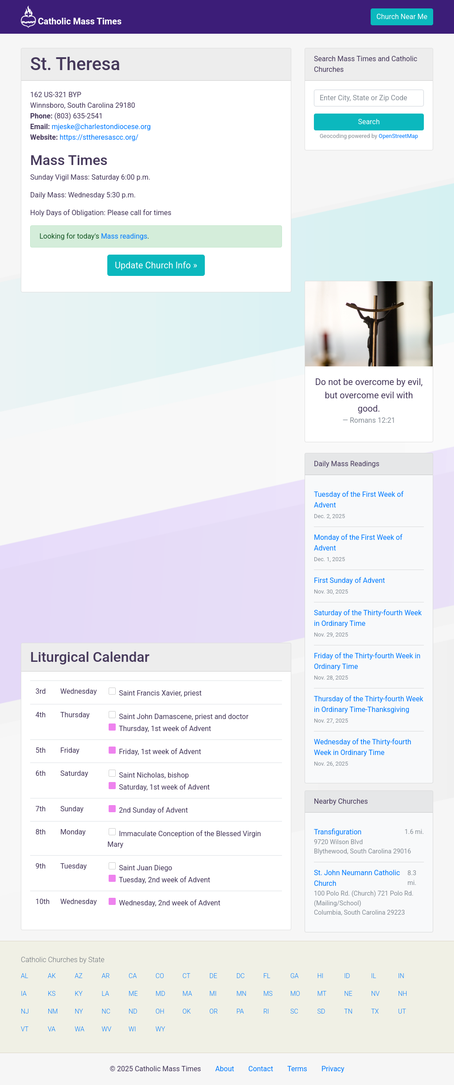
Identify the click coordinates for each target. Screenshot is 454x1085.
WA (79, 1029)
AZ (79, 976)
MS (267, 994)
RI (266, 1011)
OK (187, 1011)
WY (160, 1029)
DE (213, 976)
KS (52, 994)
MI (212, 994)
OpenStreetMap (398, 136)
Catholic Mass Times (71, 17)
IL (373, 976)
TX (375, 1011)
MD (160, 994)
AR (106, 976)
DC (240, 976)
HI (320, 976)
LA (105, 994)
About (224, 1069)
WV (106, 1029)
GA (294, 976)
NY (79, 1011)
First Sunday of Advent (349, 580)
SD (321, 1011)
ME (133, 994)
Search (369, 122)
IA (24, 994)
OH (160, 1011)
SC (294, 1011)
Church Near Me (401, 16)
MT (321, 994)
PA (240, 1011)
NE (348, 994)
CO (160, 976)
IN (401, 976)
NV (375, 994)
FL (266, 976)
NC (106, 1011)
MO (294, 994)
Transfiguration (337, 832)
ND (133, 1011)
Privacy (332, 1069)
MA (187, 994)
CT (187, 976)
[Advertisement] (156, 365)
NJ (25, 1011)
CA (133, 976)
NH (402, 994)
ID (347, 976)
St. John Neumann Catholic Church (357, 878)
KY (79, 994)
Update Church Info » (156, 265)
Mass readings (124, 236)
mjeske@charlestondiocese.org (101, 126)
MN (240, 994)
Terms (297, 1069)
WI (132, 1029)
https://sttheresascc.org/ (98, 137)
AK (52, 976)
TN (348, 1011)
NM (52, 1011)
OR (213, 1011)
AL (24, 976)
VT (24, 1029)
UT (402, 1011)
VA (51, 1029)
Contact (260, 1069)
